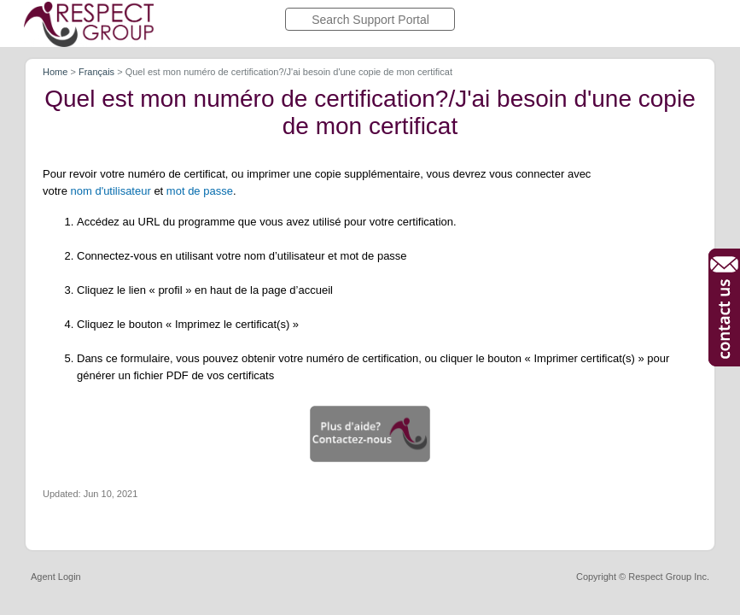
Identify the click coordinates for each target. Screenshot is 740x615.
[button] (370, 434)
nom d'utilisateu (109, 190)
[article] (370, 300)
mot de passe (199, 190)
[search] (370, 19)
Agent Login (56, 577)
